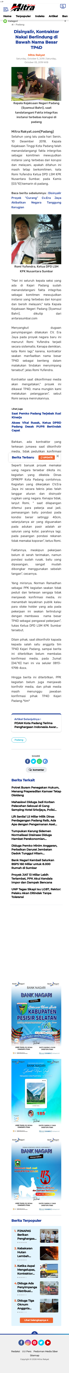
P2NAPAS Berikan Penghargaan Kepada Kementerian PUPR (26, 1235)
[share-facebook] (27, 761)
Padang (19, 739)
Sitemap (34, 1355)
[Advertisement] (34, 943)
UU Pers (26, 1351)
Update (47, 457)
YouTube (50, 1344)
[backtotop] (34, 1334)
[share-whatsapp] (39, 761)
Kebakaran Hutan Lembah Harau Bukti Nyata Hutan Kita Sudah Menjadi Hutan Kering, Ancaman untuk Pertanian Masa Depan (27, 1252)
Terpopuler (23, 16)
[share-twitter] (33, 761)
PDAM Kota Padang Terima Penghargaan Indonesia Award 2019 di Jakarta (36, 725)
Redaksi (15, 1351)
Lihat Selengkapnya (36, 1320)
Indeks (39, 16)
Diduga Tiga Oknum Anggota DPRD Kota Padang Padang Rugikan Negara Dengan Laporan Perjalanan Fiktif (25, 1304)
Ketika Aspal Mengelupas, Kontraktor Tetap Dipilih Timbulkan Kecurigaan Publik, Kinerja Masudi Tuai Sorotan (26, 1269)
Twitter (42, 1344)
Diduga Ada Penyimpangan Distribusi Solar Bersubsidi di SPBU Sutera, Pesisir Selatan (27, 1287)
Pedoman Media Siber (45, 1351)
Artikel (53, 16)
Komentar (36, 769)
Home (7, 16)
